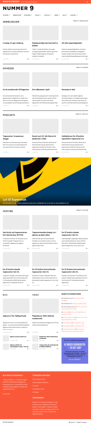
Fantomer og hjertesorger (79, 303)
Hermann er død (68, 89)
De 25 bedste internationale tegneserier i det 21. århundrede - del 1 (73, 271)
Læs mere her (6, 394)
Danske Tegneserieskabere (40, 382)
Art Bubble (35, 392)
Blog (64, 15)
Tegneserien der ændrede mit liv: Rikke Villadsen (48, 345)
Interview (27, 15)
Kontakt (73, 15)
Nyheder (5, 15)
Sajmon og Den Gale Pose (18, 336)
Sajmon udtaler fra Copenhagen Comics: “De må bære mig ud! (19, 346)
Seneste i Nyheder (82, 67)
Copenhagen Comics (38, 389)
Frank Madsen (67, 322)
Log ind (72, 422)
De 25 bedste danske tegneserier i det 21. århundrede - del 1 (11, 271)
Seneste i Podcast (82, 114)
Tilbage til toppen (82, 422)
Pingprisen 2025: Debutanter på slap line (48, 337)
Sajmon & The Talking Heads (14, 316)
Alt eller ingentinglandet (72, 43)
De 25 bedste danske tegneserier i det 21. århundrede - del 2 (70, 235)
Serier (56, 15)
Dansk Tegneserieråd (38, 379)
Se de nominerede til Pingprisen (29, 1)
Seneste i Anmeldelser (80, 21)
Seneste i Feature (82, 210)
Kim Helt (65, 312)
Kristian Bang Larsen (69, 317)
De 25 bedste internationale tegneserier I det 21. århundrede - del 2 (44, 271)
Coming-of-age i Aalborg (13, 43)
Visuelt (37, 15)
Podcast (47, 15)
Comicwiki (35, 386)
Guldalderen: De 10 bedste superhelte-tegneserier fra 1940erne (73, 138)
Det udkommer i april (40, 89)
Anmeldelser (17, 15)
